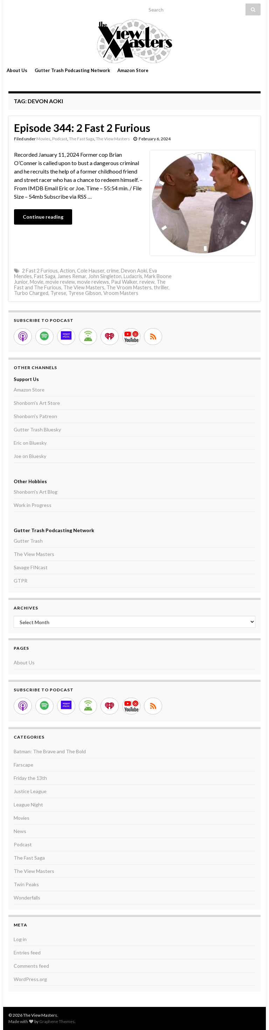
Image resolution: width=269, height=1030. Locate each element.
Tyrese (58, 293)
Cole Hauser (90, 271)
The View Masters (113, 138)
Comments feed (31, 966)
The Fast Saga (81, 138)
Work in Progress (32, 505)
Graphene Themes (57, 1021)
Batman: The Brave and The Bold (50, 751)
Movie (36, 282)
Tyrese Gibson (84, 293)
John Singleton (105, 276)
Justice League (30, 791)
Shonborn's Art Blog (35, 492)
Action (67, 271)
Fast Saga (44, 276)
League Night (28, 804)
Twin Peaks (26, 884)
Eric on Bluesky (30, 443)
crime (112, 271)
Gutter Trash (28, 541)
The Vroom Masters (129, 287)
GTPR (20, 581)
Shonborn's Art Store (37, 403)
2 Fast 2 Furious (40, 271)
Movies (43, 138)
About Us (17, 70)
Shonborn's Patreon (35, 416)
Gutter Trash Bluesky (37, 429)
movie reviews (93, 282)
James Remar (71, 276)
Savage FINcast (31, 567)
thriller (161, 287)
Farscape (23, 765)
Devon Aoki (134, 271)
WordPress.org (30, 979)
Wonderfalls (27, 898)
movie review (60, 282)
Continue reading (43, 217)
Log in (20, 939)
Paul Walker (124, 282)
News (20, 831)
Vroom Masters (120, 293)
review (146, 282)
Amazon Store (133, 70)
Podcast (59, 138)
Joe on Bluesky (30, 456)
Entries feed (27, 952)
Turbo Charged (31, 293)
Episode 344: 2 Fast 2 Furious (82, 127)
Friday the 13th (30, 778)
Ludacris (133, 276)
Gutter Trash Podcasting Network (72, 70)
